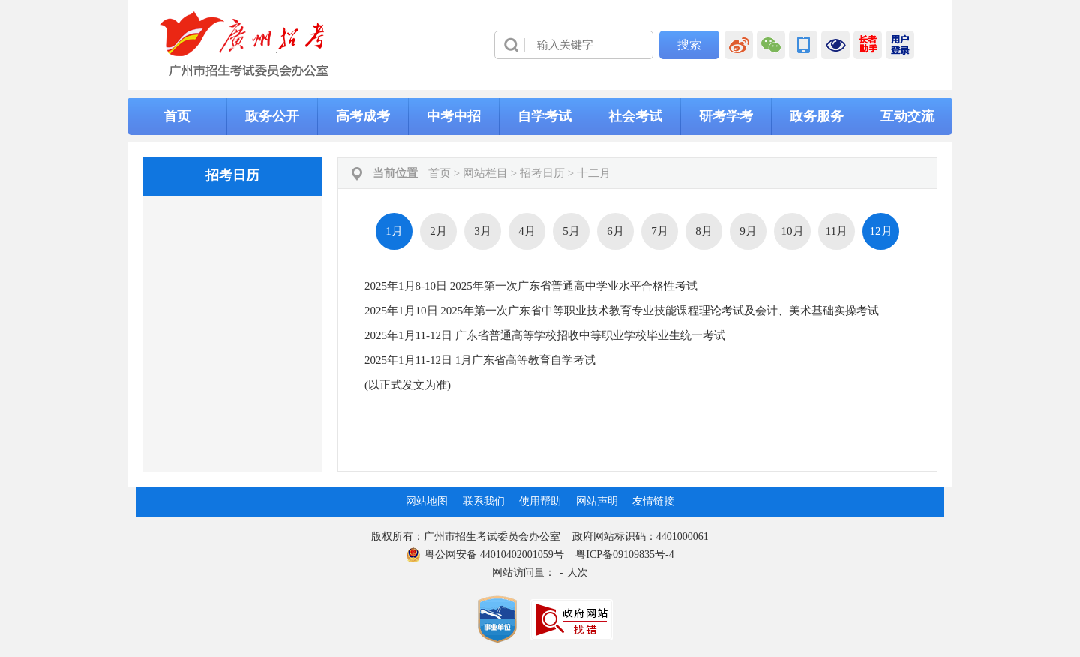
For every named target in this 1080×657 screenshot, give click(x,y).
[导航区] (540, 45)
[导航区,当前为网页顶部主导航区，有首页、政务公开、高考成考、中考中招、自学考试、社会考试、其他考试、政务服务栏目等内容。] (540, 116)
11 (837, 231)
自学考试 (545, 116)
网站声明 (597, 501)
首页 (177, 116)
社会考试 (635, 116)
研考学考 (726, 116)
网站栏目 (485, 173)
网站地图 (427, 501)
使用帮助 (540, 501)
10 (793, 231)
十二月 (593, 173)
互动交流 (907, 116)
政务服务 (817, 116)
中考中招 (454, 116)
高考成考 (363, 116)
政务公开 (272, 116)
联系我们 (484, 501)
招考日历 (542, 173)
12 (881, 231)
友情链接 (653, 501)
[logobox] (245, 43)
